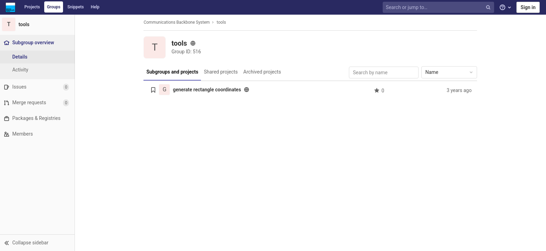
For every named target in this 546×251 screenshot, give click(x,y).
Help (95, 7)
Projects (32, 7)
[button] (38, 242)
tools (222, 22)
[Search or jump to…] (439, 7)
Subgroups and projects (173, 72)
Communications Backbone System (178, 22)
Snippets (75, 7)
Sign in (528, 7)
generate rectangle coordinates (208, 89)
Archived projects (263, 72)
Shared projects (222, 72)
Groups (54, 7)
